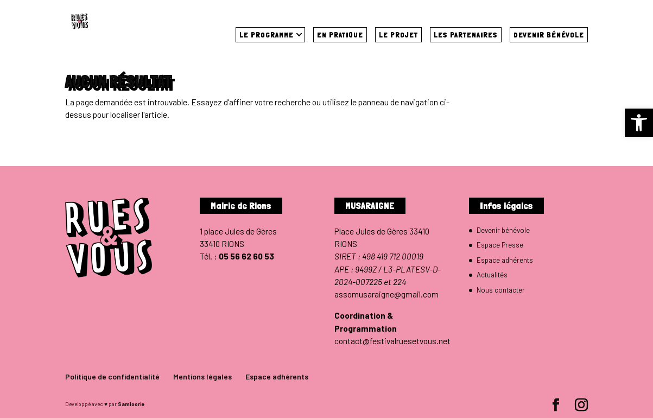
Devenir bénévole (548, 34)
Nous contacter (501, 290)
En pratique (340, 34)
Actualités (492, 274)
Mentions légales (202, 376)
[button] (639, 123)
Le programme (266, 34)
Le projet (398, 34)
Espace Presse (500, 244)
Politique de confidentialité (112, 376)
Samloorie (131, 404)
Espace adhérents (505, 260)
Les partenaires (466, 34)
